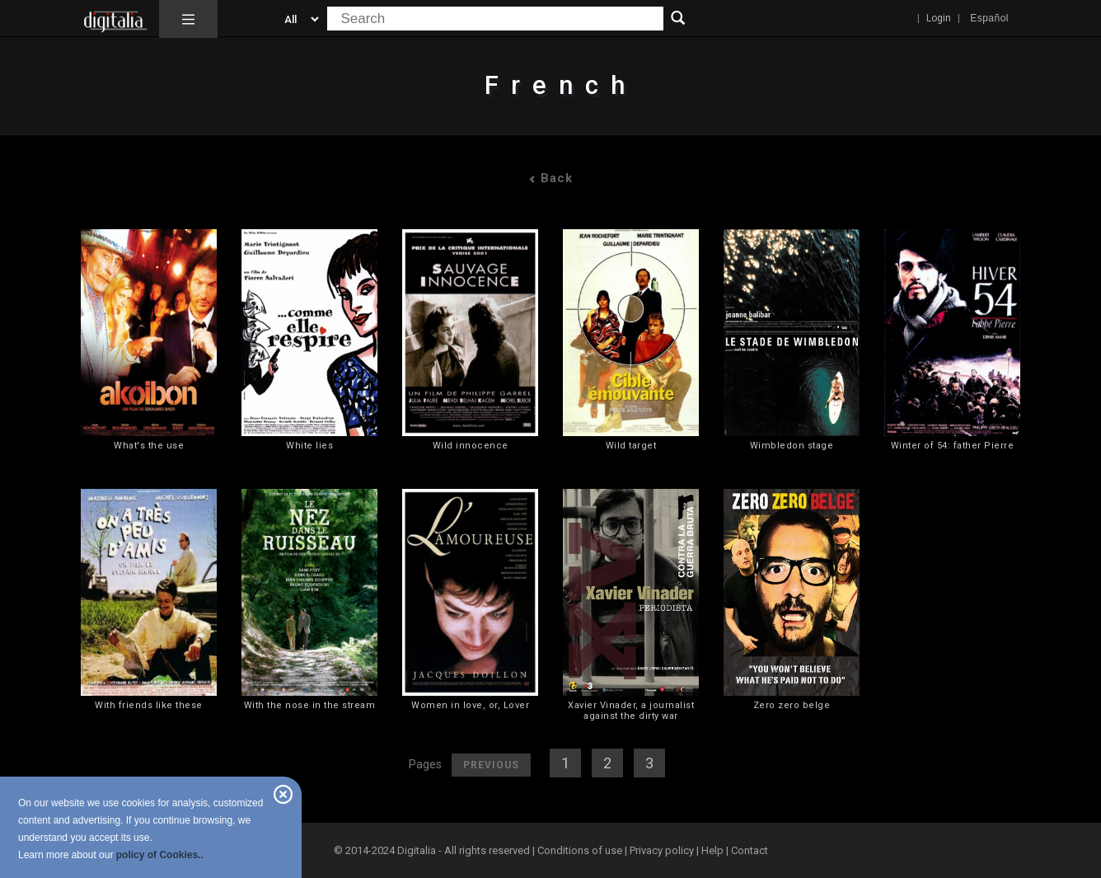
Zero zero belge (792, 705)
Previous (491, 765)
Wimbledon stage (792, 445)
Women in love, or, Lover (470, 705)
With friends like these (149, 705)
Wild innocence (470, 445)
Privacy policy (662, 850)
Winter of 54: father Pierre (952, 445)
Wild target (631, 445)
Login (938, 18)
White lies (309, 445)
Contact (749, 850)
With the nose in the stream (310, 705)
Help (712, 850)
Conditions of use (581, 850)
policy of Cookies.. (160, 855)
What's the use (149, 445)
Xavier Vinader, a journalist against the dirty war (631, 710)
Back (550, 178)
